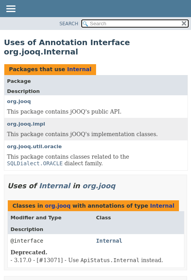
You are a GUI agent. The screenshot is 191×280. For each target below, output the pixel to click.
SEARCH (69, 23)
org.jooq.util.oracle (34, 146)
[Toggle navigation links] (10, 9)
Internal (79, 69)
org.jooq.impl (26, 124)
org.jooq (19, 101)
